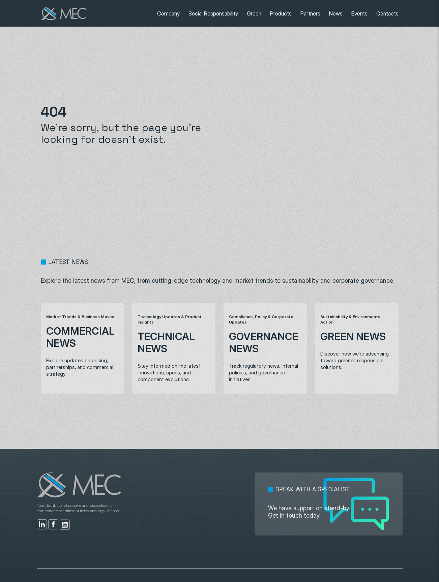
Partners (310, 13)
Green (254, 13)
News (336, 13)
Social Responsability (213, 13)
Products (281, 13)
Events (359, 13)
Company (168, 13)
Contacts (387, 13)
